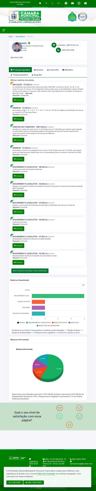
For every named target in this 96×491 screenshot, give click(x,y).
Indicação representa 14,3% (37, 394)
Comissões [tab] (53, 70)
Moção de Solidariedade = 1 (23, 333)
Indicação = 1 (61, 330)
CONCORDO (15, 482)
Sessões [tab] (38, 70)
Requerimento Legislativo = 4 (47, 333)
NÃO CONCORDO (34, 482)
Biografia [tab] (37, 75)
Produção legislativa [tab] (20, 70)
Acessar (18, 100)
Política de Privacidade (46, 474)
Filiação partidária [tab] (19, 75)
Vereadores (20, 37)
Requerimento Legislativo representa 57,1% (56, 396)
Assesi (39, 488)
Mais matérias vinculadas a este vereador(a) (30, 271)
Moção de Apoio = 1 (75, 330)
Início (11, 37)
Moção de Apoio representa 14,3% (61, 394)
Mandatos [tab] (67, 70)
